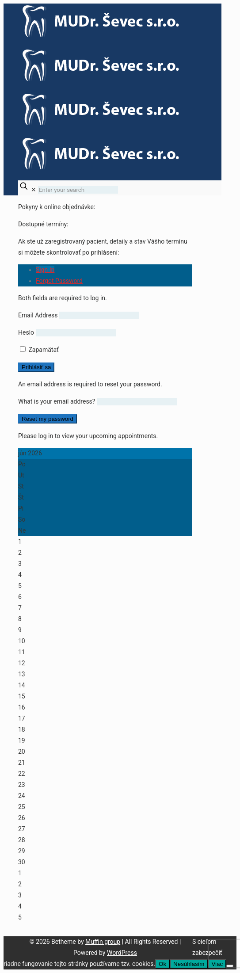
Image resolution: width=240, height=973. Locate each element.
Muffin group (102, 941)
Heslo (26, 332)
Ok (162, 964)
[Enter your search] (78, 190)
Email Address (38, 315)
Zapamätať (39, 349)
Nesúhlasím (188, 964)
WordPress (122, 952)
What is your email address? (56, 401)
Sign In (45, 269)
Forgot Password (59, 280)
